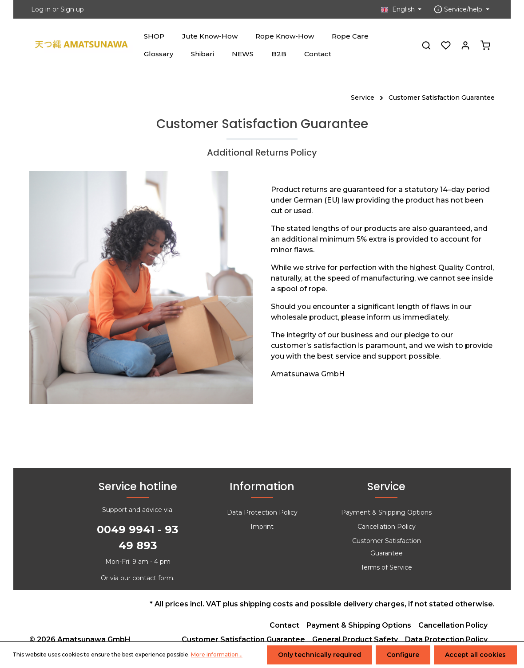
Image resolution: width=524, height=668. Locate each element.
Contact (284, 625)
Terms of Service (386, 567)
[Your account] (465, 45)
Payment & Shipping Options (386, 512)
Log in (41, 9)
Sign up (72, 9)
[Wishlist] (446, 45)
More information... (216, 655)
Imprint (262, 527)
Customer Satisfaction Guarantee (386, 547)
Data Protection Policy (262, 512)
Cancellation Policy (386, 527)
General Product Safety (355, 639)
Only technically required (319, 655)
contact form (152, 578)
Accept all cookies (475, 655)
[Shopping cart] (485, 45)
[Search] (426, 45)
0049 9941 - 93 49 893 (138, 537)
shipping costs (266, 604)
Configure (403, 655)
